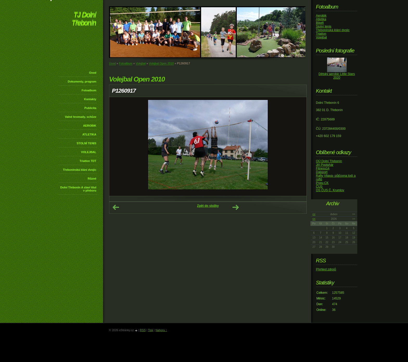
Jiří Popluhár (324, 165)
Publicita (90, 108)
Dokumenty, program (82, 81)
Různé (92, 178)
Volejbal (141, 63)
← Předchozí (116, 207)
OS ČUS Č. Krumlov (330, 190)
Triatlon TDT (88, 160)
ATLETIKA (89, 134)
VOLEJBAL (88, 152)
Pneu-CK (322, 183)
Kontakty (90, 99)
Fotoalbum (89, 90)
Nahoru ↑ (161, 330)
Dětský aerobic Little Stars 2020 (336, 75)
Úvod (93, 72)
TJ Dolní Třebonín (84, 19)
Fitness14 (322, 168)
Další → (235, 207)
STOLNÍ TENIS (86, 143)
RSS (143, 330)
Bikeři (320, 23)
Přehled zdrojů (326, 269)
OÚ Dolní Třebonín (329, 161)
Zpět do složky (208, 206)
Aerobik (321, 15)
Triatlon (321, 34)
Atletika (321, 19)
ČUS (319, 186)
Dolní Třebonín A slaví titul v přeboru (78, 189)
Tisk (150, 330)
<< (314, 214)
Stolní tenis (323, 26)
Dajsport (322, 172)
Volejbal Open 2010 (161, 63)
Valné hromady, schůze (80, 116)
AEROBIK (89, 125)
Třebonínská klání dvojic (79, 169)
